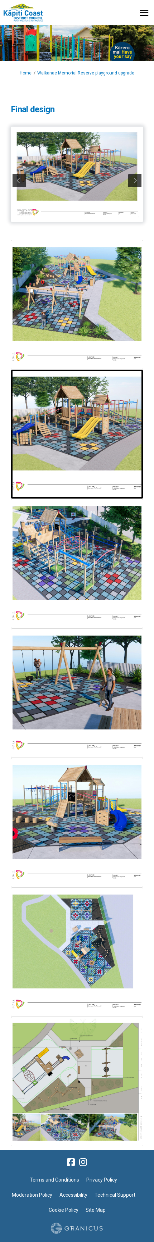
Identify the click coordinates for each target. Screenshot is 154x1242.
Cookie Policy (63, 1210)
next (134, 180)
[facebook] (71, 1162)
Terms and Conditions (54, 1180)
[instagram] (83, 1162)
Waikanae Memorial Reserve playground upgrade (85, 73)
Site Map (96, 1210)
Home (26, 73)
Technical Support (115, 1195)
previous (19, 180)
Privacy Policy (101, 1180)
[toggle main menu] (144, 12)
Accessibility (73, 1195)
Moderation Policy (32, 1195)
